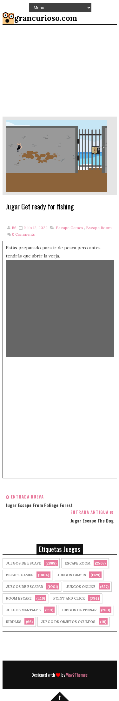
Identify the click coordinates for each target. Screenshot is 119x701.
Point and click (69, 598)
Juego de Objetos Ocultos (68, 621)
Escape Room (99, 227)
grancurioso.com (45, 18)
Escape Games (69, 227)
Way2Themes (77, 674)
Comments (23, 234)
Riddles (13, 621)
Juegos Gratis (71, 575)
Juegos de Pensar (79, 610)
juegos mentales (23, 610)
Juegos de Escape (23, 563)
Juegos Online (81, 586)
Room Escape (19, 598)
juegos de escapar (24, 586)
